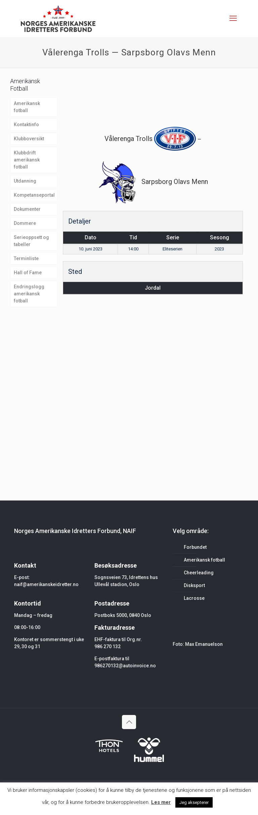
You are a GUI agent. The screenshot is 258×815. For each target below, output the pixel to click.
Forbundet (195, 547)
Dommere (25, 223)
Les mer (161, 802)
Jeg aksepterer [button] (194, 802)
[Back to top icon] (129, 722)
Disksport (194, 585)
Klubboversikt (29, 138)
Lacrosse (194, 598)
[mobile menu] (233, 18)
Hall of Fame (28, 272)
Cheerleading (199, 572)
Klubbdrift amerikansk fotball (27, 160)
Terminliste (26, 258)
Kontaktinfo (26, 124)
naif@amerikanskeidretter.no (46, 584)
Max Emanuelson (204, 644)
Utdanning (25, 181)
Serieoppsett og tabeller (31, 241)
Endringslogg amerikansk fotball (29, 293)
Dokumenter (27, 209)
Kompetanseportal (34, 195)
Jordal (153, 288)
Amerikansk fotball (27, 107)
